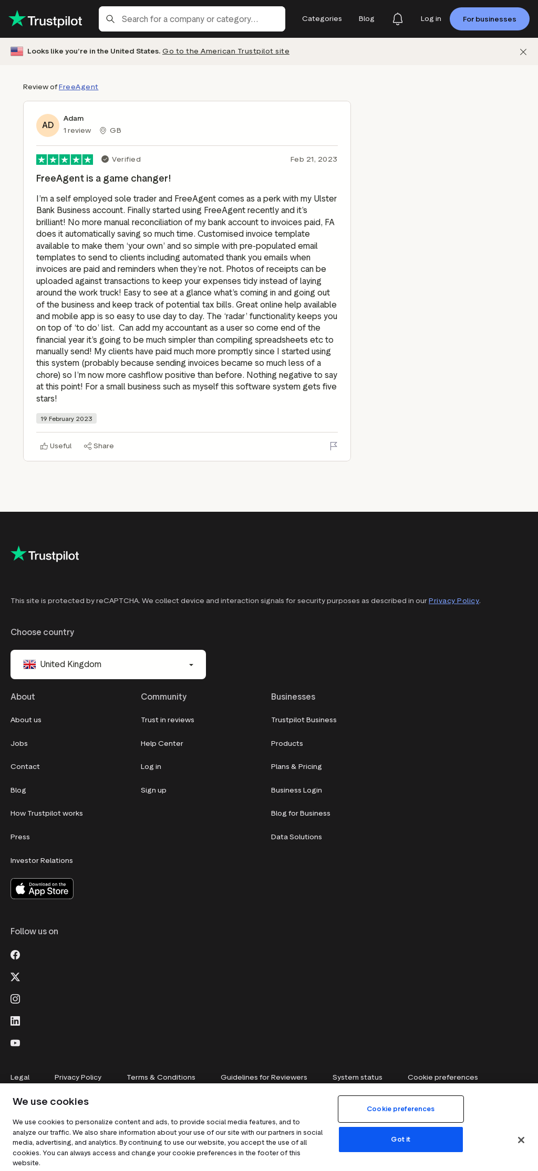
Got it (400, 1139)
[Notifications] (397, 19)
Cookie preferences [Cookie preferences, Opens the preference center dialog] (400, 1109)
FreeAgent (79, 86)
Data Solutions (296, 836)
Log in (151, 766)
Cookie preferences (443, 1077)
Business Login (296, 790)
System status (357, 1077)
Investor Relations (42, 860)
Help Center (162, 743)
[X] (15, 975)
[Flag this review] (333, 446)
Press (20, 836)
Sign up (154, 790)
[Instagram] (15, 998)
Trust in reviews (167, 719)
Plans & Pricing (296, 766)
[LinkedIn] (15, 1020)
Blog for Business (300, 813)
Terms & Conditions (161, 1077)
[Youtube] (15, 1042)
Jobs (19, 743)
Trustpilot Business (304, 719)
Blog (18, 790)
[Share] (99, 446)
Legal (20, 1077)
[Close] (521, 1140)
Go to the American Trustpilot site (225, 51)
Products (287, 743)
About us (26, 719)
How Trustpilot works (47, 813)
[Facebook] (15, 953)
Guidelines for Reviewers (264, 1077)
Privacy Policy (454, 600)
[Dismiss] (523, 52)
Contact (25, 766)
